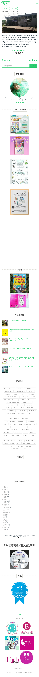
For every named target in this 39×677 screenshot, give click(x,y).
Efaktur (7, 407)
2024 (5, 488)
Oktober (5, 511)
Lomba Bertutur (13, 418)
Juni (4, 517)
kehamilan (14, 8)
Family (16, 407)
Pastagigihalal (12, 429)
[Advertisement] (19, 243)
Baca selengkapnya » (19, 50)
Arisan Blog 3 (30, 388)
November (6, 509)
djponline (31, 399)
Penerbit (18, 432)
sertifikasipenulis (29, 443)
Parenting (22, 427)
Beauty (15, 394)
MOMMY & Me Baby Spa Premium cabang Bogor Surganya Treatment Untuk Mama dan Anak (22, 359)
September (6, 512)
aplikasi (19, 388)
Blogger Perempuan (11, 397)
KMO (29, 413)
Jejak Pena (32, 410)
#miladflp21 (27, 386)
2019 (5, 496)
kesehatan (21, 413)
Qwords (8, 438)
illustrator (21, 410)
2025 (5, 486)
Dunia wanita (6, 8)
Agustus (5, 514)
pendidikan (8, 432)
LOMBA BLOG (26, 418)
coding (22, 399)
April (4, 521)
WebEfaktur (15, 449)
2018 (5, 498)
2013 (5, 506)
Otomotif (6, 427)
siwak (10, 446)
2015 (5, 502)
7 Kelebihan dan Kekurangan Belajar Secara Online (22, 330)
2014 (5, 504)
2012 (5, 527)
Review (20, 440)
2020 (5, 494)
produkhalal (14, 435)
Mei (4, 519)
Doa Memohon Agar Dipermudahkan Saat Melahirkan (21, 339)
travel (28, 446)
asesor (7, 394)
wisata (25, 449)
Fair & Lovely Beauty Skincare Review (20, 348)
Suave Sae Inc (28, 672)
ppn (5, 435)
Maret (5, 522)
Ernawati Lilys (19, 618)
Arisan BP (8, 391)
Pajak (14, 427)
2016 (5, 501)
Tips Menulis (19, 446)
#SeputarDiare (9, 388)
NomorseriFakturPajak (27, 424)
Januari (5, 526)
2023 (5, 489)
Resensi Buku (29, 438)
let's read (32, 416)
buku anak (31, 397)
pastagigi (32, 427)
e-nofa (21, 405)
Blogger (31, 394)
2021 (5, 493)
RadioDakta (18, 438)
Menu (36, 1)
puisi (32, 435)
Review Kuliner (9, 443)
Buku (22, 397)
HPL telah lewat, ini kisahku (17, 320)
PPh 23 (32, 432)
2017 (5, 499)
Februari (5, 524)
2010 (5, 529)
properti (25, 435)
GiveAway (11, 410)
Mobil (5, 424)
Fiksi (22, 407)
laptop (23, 416)
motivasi (13, 424)
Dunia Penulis (26, 402)
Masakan (31, 421)
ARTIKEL (30, 391)
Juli (4, 516)
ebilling (29, 405)
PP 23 (25, 432)
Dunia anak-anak (13, 402)
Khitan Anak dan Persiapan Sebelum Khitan (22, 367)
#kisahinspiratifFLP (13, 386)
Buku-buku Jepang (10, 399)
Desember (6, 507)
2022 (5, 491)
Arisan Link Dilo (20, 391)
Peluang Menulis (26, 429)
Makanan (21, 421)
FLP (4, 410)
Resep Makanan (9, 440)
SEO (18, 443)
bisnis (23, 394)
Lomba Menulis (10, 421)
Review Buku (30, 440)
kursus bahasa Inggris (10, 416)
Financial (30, 407)
